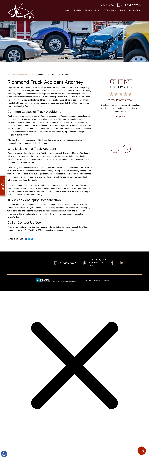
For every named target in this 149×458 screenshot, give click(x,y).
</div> (15, 449)
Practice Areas (92, 10)
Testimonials (110, 10)
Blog (122, 10)
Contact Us (134, 10)
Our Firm (77, 10)
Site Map (88, 280)
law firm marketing (58, 281)
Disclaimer (97, 280)
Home (66, 10)
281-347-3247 (131, 5)
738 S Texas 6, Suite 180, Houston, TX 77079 (97, 262)
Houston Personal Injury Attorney (21, 74)
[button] (115, 149)
